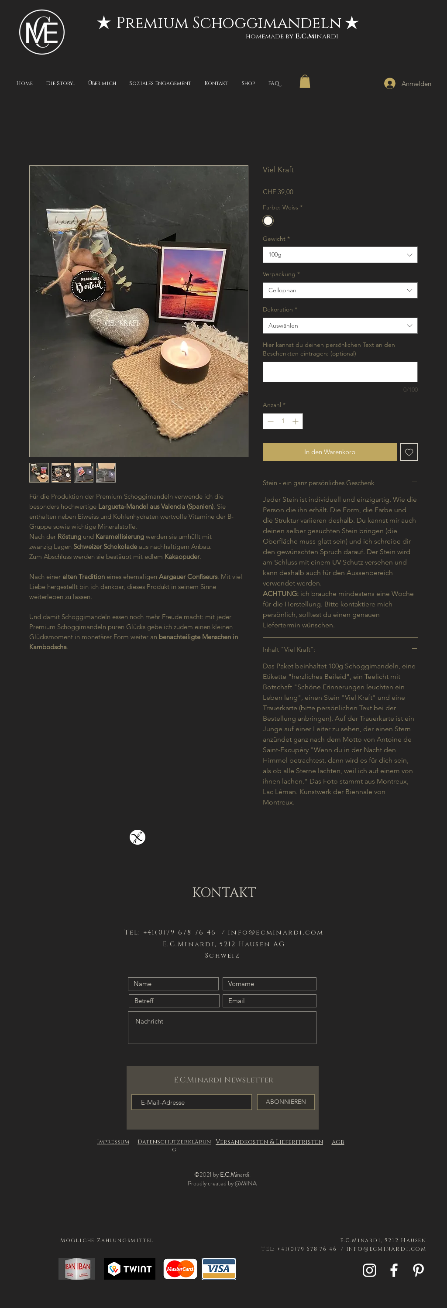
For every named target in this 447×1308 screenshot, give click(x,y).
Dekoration (280, 309)
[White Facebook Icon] (394, 1270)
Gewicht (276, 239)
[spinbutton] (283, 421)
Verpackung (281, 274)
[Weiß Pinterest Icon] (418, 1270)
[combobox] (340, 255)
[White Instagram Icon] (369, 1270)
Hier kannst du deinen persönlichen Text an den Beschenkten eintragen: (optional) (329, 349)
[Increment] (296, 421)
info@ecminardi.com (276, 932)
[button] (304, 81)
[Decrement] (269, 421)
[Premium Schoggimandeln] (229, 23)
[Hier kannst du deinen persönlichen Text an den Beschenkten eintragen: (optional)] (340, 372)
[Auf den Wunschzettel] (409, 452)
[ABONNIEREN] (286, 1102)
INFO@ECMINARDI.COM (386, 1249)
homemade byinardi (292, 36)
